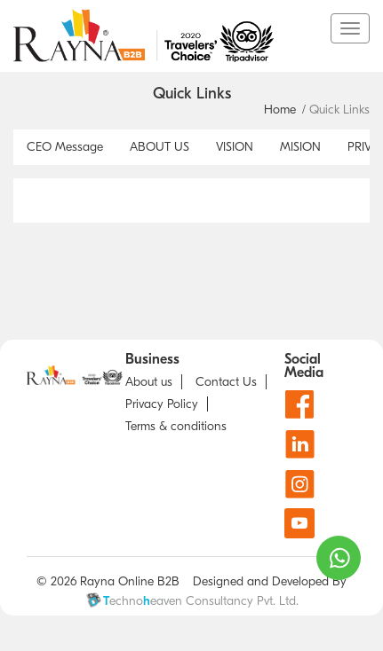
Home (280, 109)
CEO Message (65, 146)
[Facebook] (299, 404)
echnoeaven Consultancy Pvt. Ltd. (192, 600)
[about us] (153, 381)
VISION (234, 146)
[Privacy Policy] (166, 404)
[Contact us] (231, 381)
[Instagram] (299, 483)
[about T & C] (180, 426)
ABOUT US (159, 146)
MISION (300, 146)
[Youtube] (299, 523)
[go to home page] (172, 35)
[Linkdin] (299, 443)
